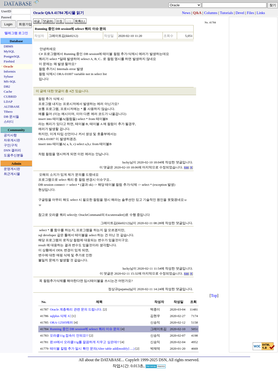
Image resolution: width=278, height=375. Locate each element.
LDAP (8, 101)
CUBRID (10, 96)
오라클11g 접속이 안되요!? (69, 335)
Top (214, 295)
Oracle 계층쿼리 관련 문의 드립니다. (76, 309)
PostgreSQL (12, 56)
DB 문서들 (11, 116)
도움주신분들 (13, 155)
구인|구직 (11, 145)
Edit (186, 167)
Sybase (8, 76)
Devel (240, 13)
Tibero (8, 111)
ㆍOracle (6, 66)
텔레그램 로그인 (16, 33)
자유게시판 (12, 140)
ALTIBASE (12, 106)
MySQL (9, 51)
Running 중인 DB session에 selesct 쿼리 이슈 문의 (85, 329)
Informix (10, 71)
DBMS (8, 46)
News (186, 13)
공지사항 (10, 135)
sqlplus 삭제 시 (60, 316)
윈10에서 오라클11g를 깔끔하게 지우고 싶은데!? (84, 342)
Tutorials (226, 13)
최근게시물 (12, 174)
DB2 (7, 86)
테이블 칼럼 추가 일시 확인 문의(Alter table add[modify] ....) (92, 348)
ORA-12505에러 (61, 322)
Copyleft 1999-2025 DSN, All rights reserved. (162, 360)
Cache (8, 91)
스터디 (9, 121)
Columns (210, 13)
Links (261, 13)
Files (250, 13)
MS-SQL (10, 81)
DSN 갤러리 (12, 150)
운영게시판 (12, 169)
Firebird (9, 61)
